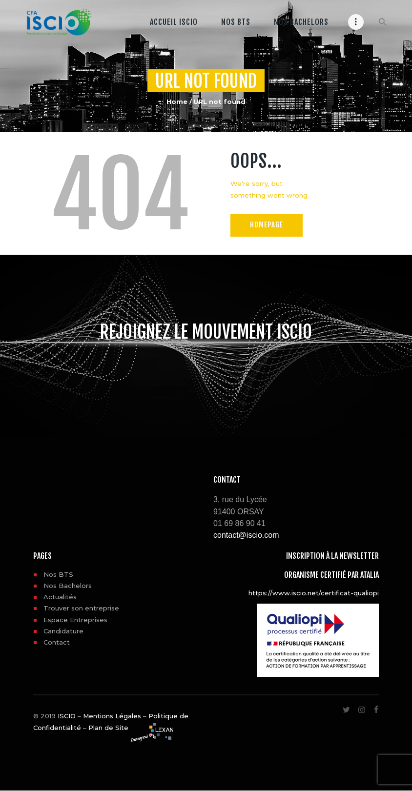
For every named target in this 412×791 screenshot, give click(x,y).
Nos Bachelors (67, 585)
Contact (56, 642)
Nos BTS (58, 574)
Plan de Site (108, 727)
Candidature (63, 631)
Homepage (266, 224)
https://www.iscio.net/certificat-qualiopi (313, 593)
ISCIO (67, 716)
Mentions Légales (112, 716)
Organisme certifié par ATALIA (331, 575)
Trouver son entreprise (81, 608)
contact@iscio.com (246, 535)
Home (176, 101)
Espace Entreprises (75, 620)
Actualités (60, 597)
